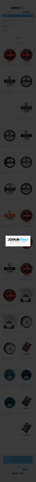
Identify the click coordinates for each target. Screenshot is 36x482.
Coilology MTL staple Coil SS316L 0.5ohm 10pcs (26, 199)
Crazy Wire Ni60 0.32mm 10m (25, 305)
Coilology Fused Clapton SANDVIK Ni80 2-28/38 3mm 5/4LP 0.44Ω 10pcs (8, 92)
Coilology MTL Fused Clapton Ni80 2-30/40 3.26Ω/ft (25, 146)
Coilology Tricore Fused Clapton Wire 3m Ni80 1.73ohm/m (9, 306)
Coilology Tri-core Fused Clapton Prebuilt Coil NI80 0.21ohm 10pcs (26, 279)
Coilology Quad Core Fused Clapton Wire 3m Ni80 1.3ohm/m (26, 252)
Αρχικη (3, 20)
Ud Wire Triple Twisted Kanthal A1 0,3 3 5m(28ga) (26, 359)
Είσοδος (20, 3)
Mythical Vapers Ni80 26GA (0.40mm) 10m (8, 359)
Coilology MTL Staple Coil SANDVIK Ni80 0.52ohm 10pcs (9, 199)
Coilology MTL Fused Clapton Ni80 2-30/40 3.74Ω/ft (8, 173)
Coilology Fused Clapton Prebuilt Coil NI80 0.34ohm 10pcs (26, 65)
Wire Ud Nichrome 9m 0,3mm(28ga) (23, 440)
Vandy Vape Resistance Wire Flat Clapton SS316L (9, 385)
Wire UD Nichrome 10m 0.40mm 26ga (26, 413)
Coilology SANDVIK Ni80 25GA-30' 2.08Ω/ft (9, 279)
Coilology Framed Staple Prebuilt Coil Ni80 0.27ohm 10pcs (9, 65)
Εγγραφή (15, 3)
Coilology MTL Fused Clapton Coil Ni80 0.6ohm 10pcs (9, 146)
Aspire (4, 31)
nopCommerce (19, 480)
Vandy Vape (5, 29)
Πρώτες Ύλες (9, 20)
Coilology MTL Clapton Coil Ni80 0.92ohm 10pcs (26, 92)
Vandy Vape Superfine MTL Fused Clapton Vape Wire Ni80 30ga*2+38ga (26, 386)
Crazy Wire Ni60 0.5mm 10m (8, 331)
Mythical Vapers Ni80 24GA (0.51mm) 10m (25, 332)
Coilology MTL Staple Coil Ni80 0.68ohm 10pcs (25, 173)
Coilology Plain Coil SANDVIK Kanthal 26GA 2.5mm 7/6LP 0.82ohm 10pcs (8, 226)
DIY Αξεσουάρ (15, 20)
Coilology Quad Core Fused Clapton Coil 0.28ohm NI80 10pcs (26, 226)
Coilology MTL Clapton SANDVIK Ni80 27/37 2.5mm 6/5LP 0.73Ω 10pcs (26, 119)
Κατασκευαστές (5, 26)
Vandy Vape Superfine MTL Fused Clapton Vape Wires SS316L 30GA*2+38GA (9, 414)
